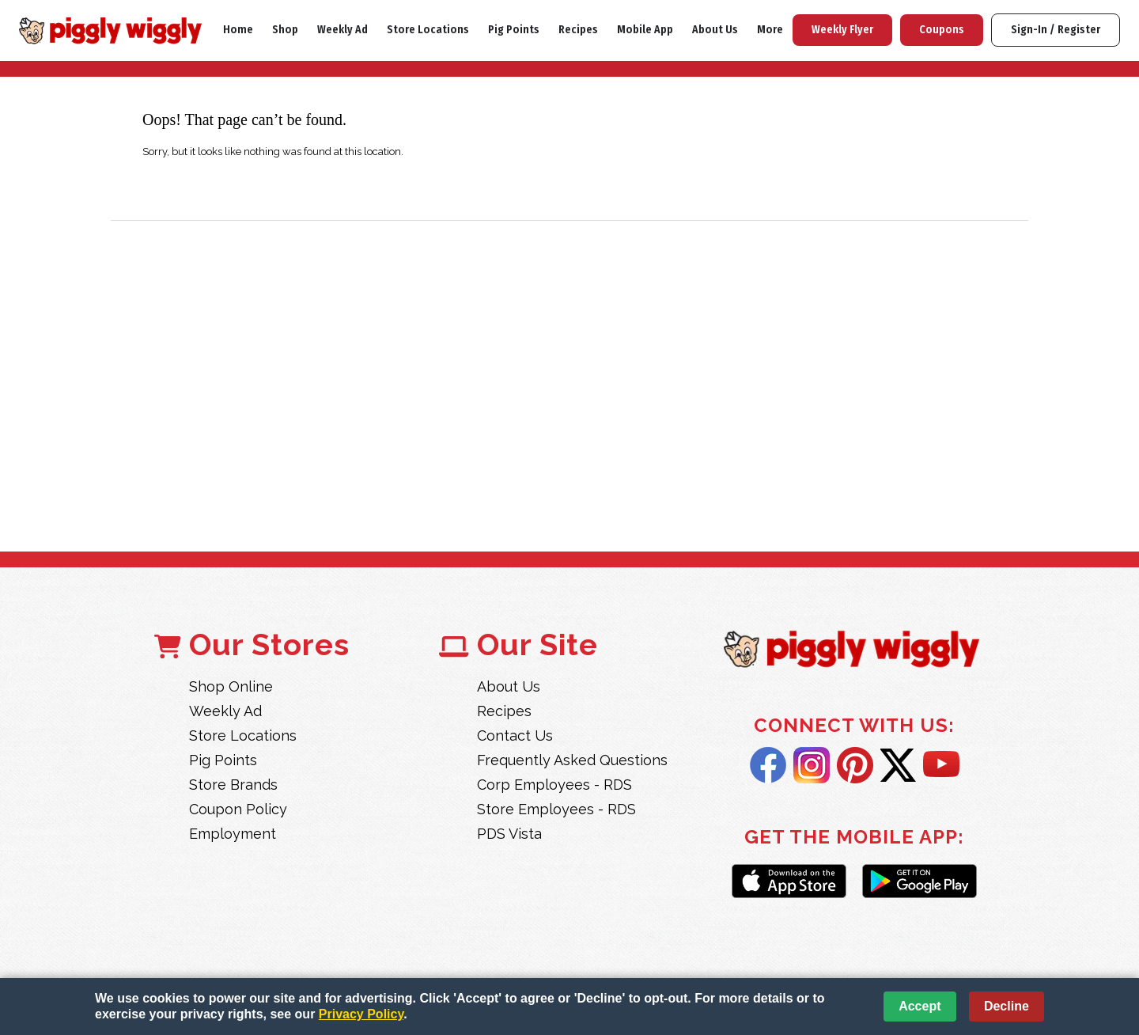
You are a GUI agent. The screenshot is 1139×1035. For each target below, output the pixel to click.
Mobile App (645, 29)
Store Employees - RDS (556, 809)
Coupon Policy (238, 809)
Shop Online (231, 686)
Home (238, 29)
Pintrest (855, 765)
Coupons (941, 29)
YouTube (941, 765)
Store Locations (428, 29)
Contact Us (515, 735)
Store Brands (233, 784)
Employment (232, 833)
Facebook (768, 765)
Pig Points (513, 29)
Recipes (578, 29)
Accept (919, 1006)
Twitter (898, 765)
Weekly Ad (342, 29)
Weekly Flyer (842, 29)
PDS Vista (509, 833)
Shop (285, 29)
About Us (715, 29)
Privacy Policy (361, 1014)
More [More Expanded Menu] (770, 29)
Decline (1006, 1006)
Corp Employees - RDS (554, 784)
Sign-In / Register (1055, 29)
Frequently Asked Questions (572, 760)
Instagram (811, 765)
